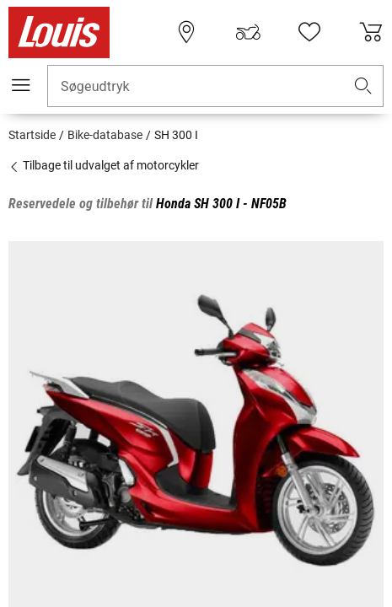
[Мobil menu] (21, 85)
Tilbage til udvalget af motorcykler (103, 165)
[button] (363, 86)
